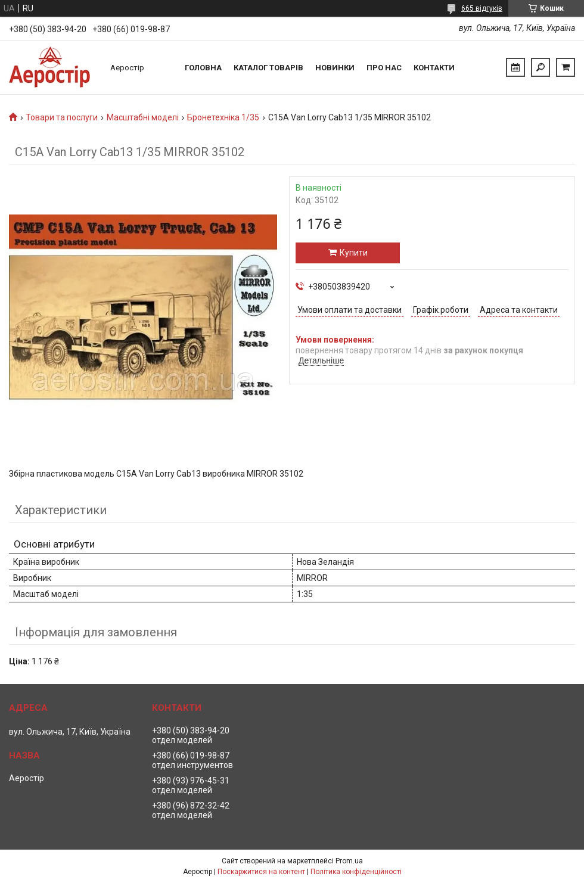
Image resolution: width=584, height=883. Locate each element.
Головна (203, 67)
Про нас (384, 67)
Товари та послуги (62, 117)
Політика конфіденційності (356, 872)
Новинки (335, 67)
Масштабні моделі (143, 117)
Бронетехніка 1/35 (223, 117)
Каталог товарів (268, 67)
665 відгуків (481, 8)
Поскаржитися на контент (261, 872)
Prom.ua (349, 861)
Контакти (434, 67)
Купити (354, 252)
